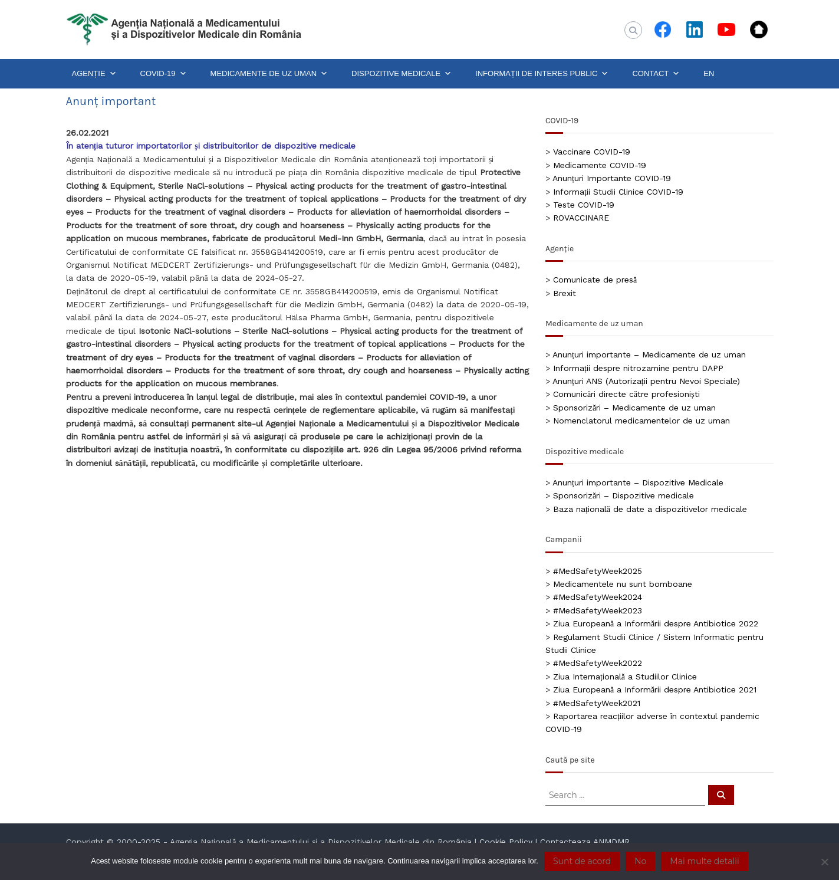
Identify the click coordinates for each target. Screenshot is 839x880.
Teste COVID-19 (583, 204)
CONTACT (656, 73)
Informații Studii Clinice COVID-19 (618, 191)
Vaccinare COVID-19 (591, 151)
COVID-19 (163, 73)
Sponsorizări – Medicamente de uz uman (634, 407)
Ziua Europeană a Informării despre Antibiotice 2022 (655, 623)
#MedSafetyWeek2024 (597, 597)
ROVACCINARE (581, 217)
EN (708, 73)
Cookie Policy (505, 841)
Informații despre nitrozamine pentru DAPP (638, 368)
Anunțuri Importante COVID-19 (611, 178)
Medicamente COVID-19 (599, 165)
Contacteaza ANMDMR (585, 841)
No (640, 861)
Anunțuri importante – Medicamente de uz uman (649, 354)
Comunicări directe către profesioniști (626, 394)
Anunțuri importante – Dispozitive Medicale (637, 482)
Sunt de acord (582, 861)
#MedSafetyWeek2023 (597, 610)
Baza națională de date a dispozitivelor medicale (650, 509)
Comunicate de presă (595, 279)
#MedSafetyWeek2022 (597, 663)
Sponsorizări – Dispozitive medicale (623, 495)
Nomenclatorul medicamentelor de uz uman (641, 420)
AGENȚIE (94, 73)
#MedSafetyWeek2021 (596, 703)
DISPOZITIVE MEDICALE (401, 73)
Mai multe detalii (704, 861)
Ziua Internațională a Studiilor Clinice (625, 676)
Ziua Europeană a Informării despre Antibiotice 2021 (654, 689)
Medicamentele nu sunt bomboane (622, 584)
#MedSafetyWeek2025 (597, 571)
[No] (824, 862)
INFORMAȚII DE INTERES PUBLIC (541, 73)
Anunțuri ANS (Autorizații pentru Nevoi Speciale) (646, 381)
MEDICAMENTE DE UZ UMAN (269, 73)
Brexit (564, 293)
